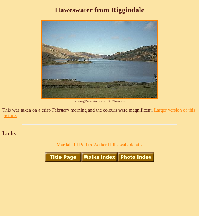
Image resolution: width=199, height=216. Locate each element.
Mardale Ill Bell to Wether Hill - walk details (99, 144)
